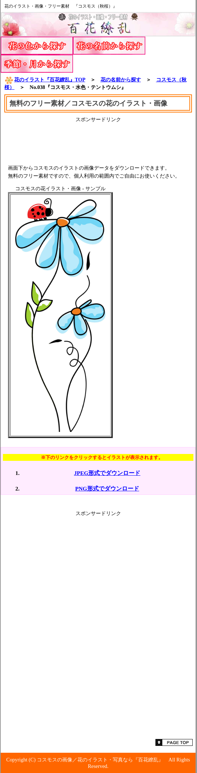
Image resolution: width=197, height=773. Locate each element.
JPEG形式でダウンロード (107, 473)
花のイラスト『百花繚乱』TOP (44, 79)
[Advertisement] (98, 141)
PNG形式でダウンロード (107, 488)
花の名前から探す (120, 79)
